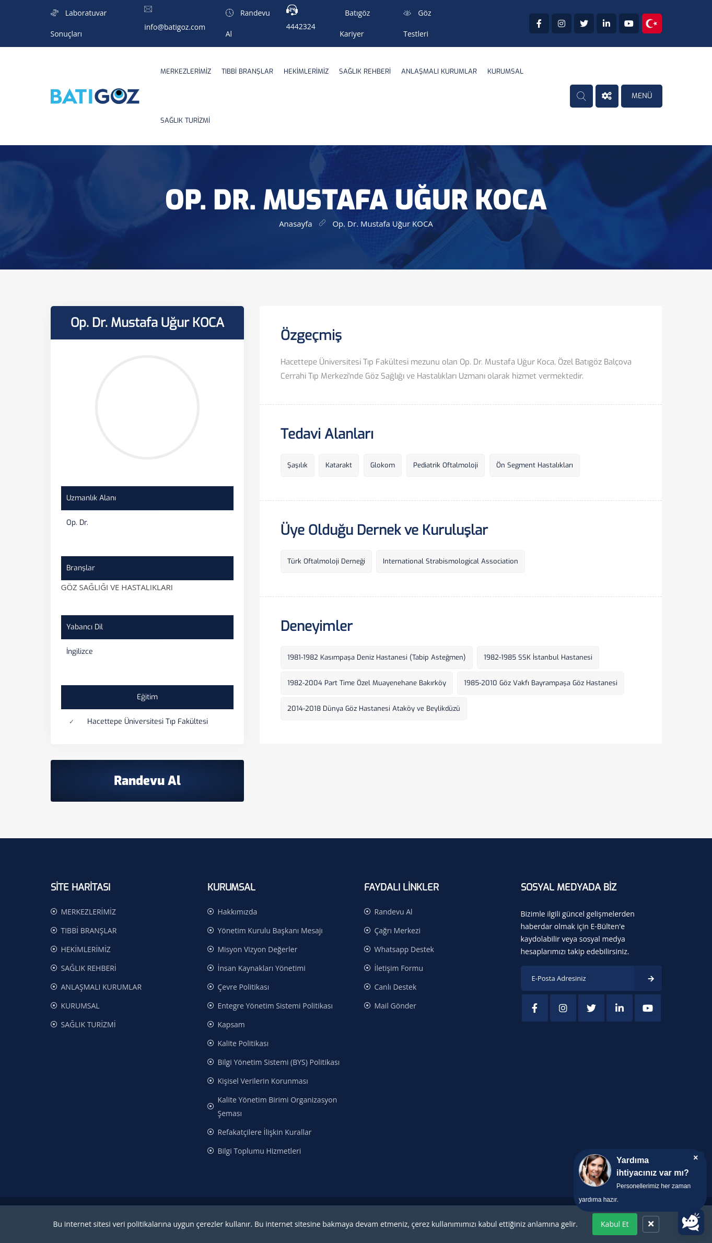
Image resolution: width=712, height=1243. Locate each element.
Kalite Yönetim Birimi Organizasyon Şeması (277, 1106)
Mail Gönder (395, 1006)
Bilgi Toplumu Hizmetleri (259, 1151)
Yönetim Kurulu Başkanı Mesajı (270, 930)
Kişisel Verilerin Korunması (263, 1081)
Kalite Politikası (243, 1043)
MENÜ (642, 96)
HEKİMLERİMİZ (306, 71)
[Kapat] (651, 1224)
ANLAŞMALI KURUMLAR (439, 71)
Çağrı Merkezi (398, 930)
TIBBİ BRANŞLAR (247, 71)
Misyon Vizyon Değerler (258, 949)
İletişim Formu (399, 968)
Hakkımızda (238, 912)
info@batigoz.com (174, 27)
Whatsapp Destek (404, 949)
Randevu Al (394, 912)
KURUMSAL (505, 71)
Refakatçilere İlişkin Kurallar (265, 1132)
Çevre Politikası (244, 987)
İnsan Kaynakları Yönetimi (262, 968)
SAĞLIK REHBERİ (365, 71)
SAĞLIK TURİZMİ (185, 120)
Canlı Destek (396, 987)
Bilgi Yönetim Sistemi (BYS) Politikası (279, 1062)
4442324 (301, 26)
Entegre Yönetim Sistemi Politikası (275, 1006)
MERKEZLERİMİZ (185, 71)
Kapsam (231, 1024)
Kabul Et (614, 1224)
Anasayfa (295, 223)
